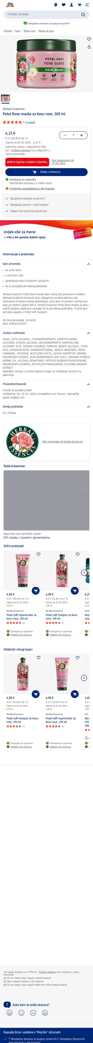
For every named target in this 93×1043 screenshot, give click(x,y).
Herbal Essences (14, 109)
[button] (87, 5)
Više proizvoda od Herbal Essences (44, 442)
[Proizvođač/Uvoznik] (46, 384)
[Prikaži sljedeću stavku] (84, 573)
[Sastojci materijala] (46, 333)
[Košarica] (79, 5)
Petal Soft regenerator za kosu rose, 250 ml (21, 617)
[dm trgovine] (56, 5)
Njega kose (29, 31)
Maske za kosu (46, 31)
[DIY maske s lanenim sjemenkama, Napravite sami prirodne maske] (46, 505)
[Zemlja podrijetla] (46, 406)
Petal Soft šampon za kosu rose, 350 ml (61, 617)
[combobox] (46, 15)
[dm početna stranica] (10, 5)
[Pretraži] (83, 15)
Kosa (17, 31)
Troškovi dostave (20, 150)
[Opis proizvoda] (46, 264)
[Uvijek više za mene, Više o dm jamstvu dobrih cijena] (46, 234)
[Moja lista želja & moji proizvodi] (63, 5)
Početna (8, 31)
